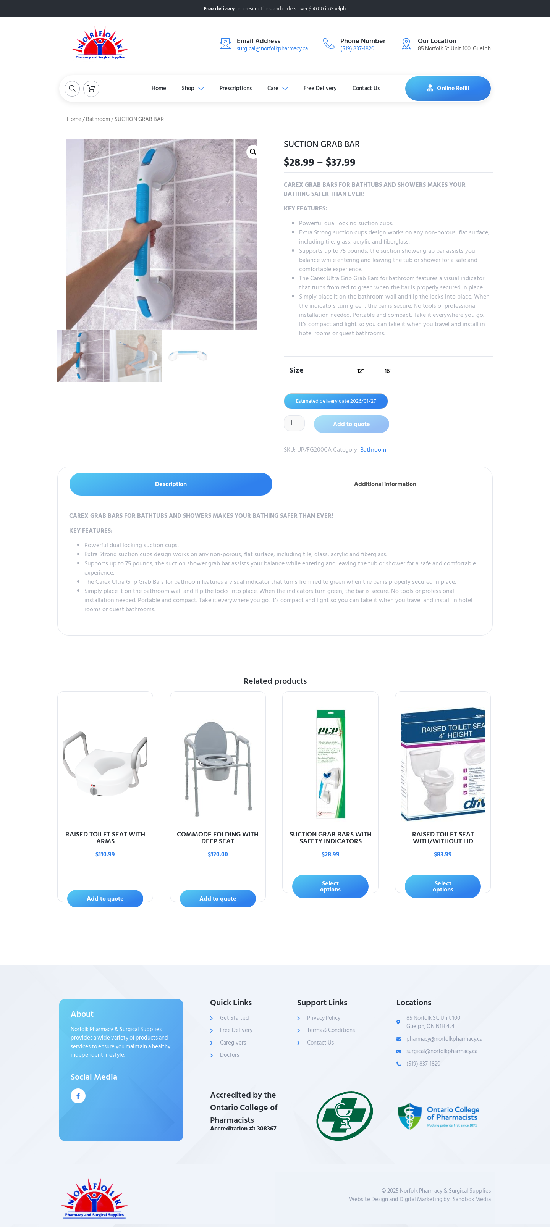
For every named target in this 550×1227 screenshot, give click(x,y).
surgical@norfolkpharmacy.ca (272, 48)
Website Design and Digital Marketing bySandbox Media (420, 1199)
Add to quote (352, 424)
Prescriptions (234, 88)
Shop (188, 88)
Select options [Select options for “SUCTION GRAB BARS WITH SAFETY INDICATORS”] (330, 886)
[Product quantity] (295, 423)
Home (151, 88)
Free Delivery (326, 88)
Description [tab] (171, 484)
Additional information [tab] (385, 484)
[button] (253, 152)
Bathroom (98, 119)
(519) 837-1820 (357, 48)
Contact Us (375, 88)
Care (280, 88)
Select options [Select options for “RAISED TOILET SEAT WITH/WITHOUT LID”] (443, 886)
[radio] (360, 371)
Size (297, 369)
